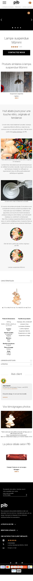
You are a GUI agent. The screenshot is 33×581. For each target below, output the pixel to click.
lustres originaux (17, 132)
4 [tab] (20, 27)
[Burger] (4, 2)
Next (31, 20)
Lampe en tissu (24, 324)
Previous (1, 20)
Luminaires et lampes (7, 7)
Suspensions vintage (24, 335)
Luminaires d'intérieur (24, 326)
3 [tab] (17, 27)
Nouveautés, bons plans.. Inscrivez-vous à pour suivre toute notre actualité (14, 491)
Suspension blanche (24, 331)
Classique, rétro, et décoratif (24, 322)
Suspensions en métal (24, 333)
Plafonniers (18, 7)
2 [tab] (15, 27)
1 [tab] (12, 27)
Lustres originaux (24, 328)
